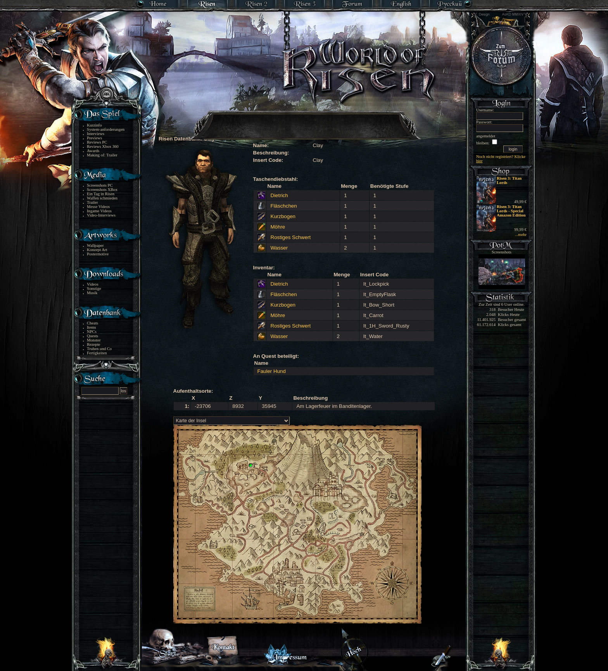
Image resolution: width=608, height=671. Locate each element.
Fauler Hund (271, 371)
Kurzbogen (283, 216)
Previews (94, 138)
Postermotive (98, 254)
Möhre (278, 227)
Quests (92, 336)
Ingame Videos (99, 211)
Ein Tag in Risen (100, 194)
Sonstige (94, 288)
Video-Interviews (101, 215)
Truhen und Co (99, 349)
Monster (94, 340)
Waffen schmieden (102, 198)
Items (91, 327)
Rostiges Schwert (291, 237)
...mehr (521, 234)
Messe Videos (98, 207)
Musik (92, 293)
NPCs (92, 331)
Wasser (279, 248)
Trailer (92, 202)
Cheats (92, 323)
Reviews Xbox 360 (103, 146)
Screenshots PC (100, 185)
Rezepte (93, 344)
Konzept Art (97, 250)
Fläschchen (284, 206)
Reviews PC (97, 142)
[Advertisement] (304, 120)
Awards (93, 151)
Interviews (95, 134)
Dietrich (279, 195)
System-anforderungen (105, 129)
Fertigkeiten (97, 353)
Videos (92, 284)
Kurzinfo (94, 125)
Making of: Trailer (102, 155)
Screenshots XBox (102, 189)
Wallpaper (95, 245)
